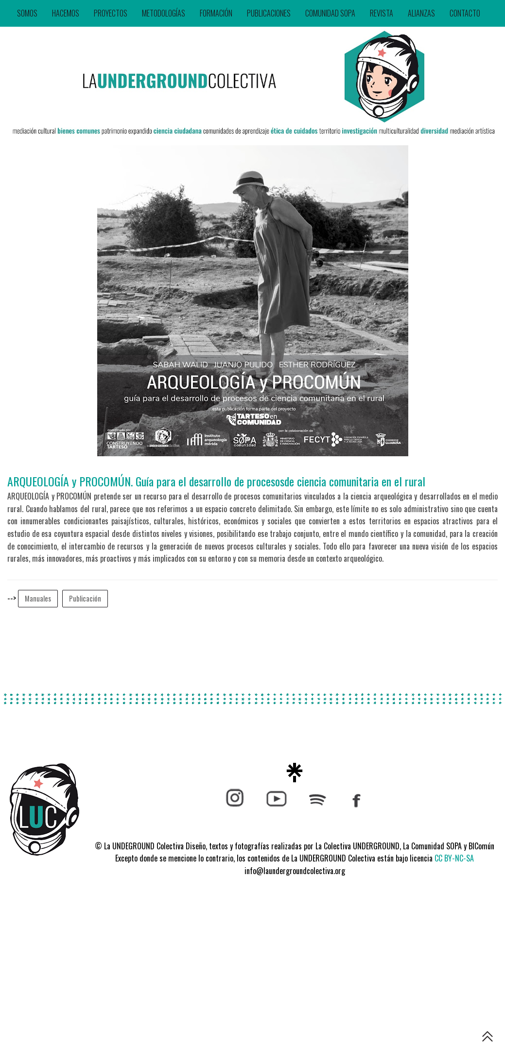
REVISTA (381, 13)
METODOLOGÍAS (163, 13)
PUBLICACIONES (269, 13)
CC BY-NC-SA (454, 858)
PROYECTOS (110, 13)
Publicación (85, 598)
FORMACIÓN (216, 13)
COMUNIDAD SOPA (330, 13)
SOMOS (27, 13)
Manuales (38, 598)
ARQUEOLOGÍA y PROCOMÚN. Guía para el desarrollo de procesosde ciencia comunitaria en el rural (216, 481)
